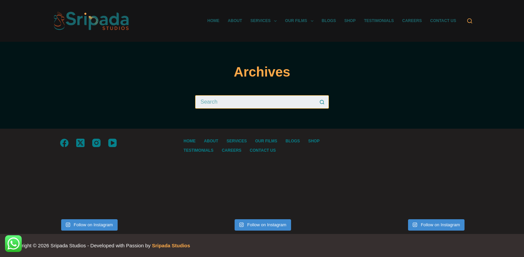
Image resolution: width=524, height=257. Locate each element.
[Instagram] (96, 143)
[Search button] (322, 102)
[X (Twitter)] (80, 143)
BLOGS (329, 20)
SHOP (350, 20)
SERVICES (264, 21)
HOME (214, 20)
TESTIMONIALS (379, 20)
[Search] (469, 20)
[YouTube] (112, 143)
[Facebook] (64, 143)
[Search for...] (255, 102)
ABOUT (235, 20)
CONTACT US (443, 20)
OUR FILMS (300, 21)
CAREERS (412, 20)
